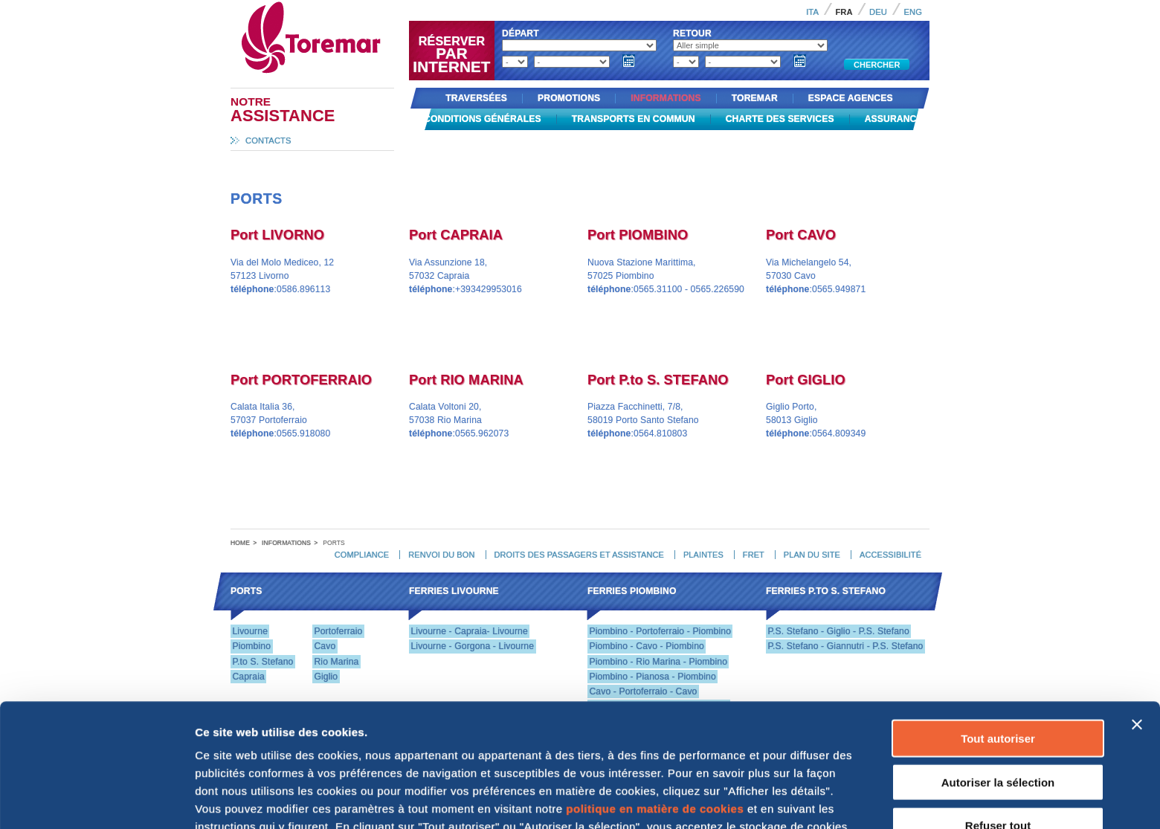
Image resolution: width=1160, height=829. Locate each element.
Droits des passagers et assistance (578, 554)
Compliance (362, 554)
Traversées (476, 98)
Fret (753, 554)
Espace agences (850, 98)
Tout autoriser (998, 622)
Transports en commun (633, 118)
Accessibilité (890, 554)
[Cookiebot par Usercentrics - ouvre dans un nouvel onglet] (96, 800)
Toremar (377, 6)
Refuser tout (998, 709)
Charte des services (780, 118)
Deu (878, 11)
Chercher (877, 64)
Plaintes (703, 554)
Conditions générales (482, 118)
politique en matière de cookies (655, 693)
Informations (665, 98)
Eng (912, 11)
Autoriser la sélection (998, 666)
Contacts (268, 140)
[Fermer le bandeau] (1137, 609)
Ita (812, 11)
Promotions (569, 98)
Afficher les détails (245, 799)
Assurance (894, 118)
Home (240, 542)
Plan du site (812, 554)
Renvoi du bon (441, 554)
